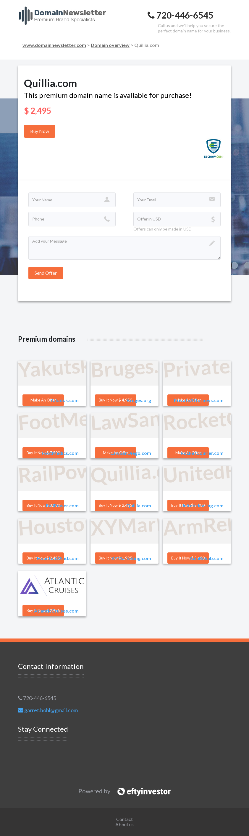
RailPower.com (62, 505)
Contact (124, 819)
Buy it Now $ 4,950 (115, 400)
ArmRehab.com (207, 558)
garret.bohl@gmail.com (48, 710)
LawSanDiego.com (130, 453)
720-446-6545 (37, 698)
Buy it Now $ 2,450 (188, 558)
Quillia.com (138, 505)
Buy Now (39, 131)
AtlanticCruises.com (56, 610)
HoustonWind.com (58, 558)
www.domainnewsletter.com (54, 45)
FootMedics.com (60, 453)
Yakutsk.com (64, 400)
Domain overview (110, 45)
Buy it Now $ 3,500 (43, 505)
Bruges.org (139, 400)
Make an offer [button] (43, 400)
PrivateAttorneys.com (199, 400)
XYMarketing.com (131, 558)
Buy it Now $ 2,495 (115, 505)
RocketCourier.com (202, 453)
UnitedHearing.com (202, 505)
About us (124, 824)
